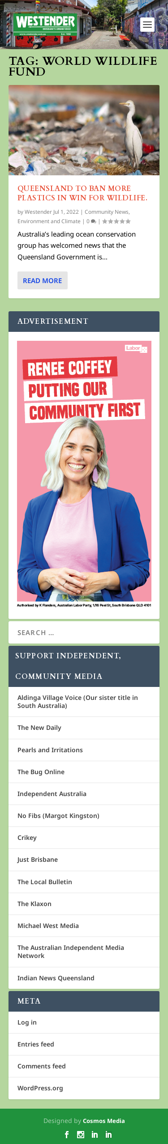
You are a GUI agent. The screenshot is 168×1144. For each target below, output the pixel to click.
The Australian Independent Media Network (70, 951)
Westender (38, 212)
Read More (42, 280)
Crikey (27, 837)
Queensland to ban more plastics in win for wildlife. (82, 193)
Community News (107, 212)
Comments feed (41, 1066)
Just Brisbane (37, 859)
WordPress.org (40, 1088)
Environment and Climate (49, 221)
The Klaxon (34, 903)
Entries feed (35, 1044)
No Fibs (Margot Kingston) (58, 815)
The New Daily (39, 727)
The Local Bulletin (44, 881)
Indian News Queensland (56, 978)
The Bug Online (41, 771)
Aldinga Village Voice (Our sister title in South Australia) (77, 701)
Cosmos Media (104, 1121)
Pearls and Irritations (50, 750)
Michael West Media (48, 925)
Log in (27, 1022)
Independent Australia (51, 793)
